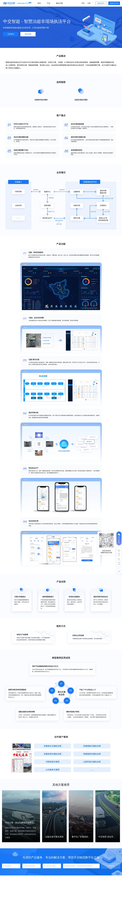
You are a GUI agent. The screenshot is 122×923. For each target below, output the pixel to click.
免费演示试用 (114, 3)
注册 (89, 3)
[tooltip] (106, 543)
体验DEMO (100, 3)
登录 (83, 3)
